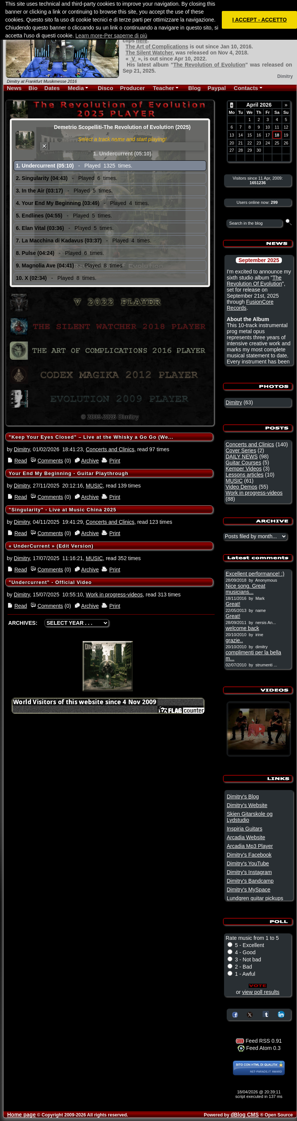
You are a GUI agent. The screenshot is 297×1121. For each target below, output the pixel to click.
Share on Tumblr (266, 1014)
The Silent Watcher (149, 53)
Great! (233, 604)
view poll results (261, 992)
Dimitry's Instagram (249, 872)
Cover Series (241, 450)
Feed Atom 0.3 (259, 1048)
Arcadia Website (246, 837)
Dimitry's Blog (243, 796)
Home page (21, 1115)
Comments (50, 461)
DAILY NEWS (242, 456)
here (141, 40)
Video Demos (241, 487)
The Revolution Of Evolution (254, 281)
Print (114, 461)
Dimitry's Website (247, 805)
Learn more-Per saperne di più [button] (111, 36)
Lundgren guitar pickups (255, 898)
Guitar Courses (243, 463)
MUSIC (94, 486)
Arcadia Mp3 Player (250, 846)
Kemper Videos (243, 469)
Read (20, 461)
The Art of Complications (156, 46)
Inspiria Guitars (244, 829)
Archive (90, 461)
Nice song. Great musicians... (245, 589)
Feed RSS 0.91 (259, 1041)
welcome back (242, 628)
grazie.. (234, 640)
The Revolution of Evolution (209, 65)
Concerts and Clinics (110, 449)
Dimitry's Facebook (249, 855)
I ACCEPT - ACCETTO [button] (259, 20)
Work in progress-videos (114, 595)
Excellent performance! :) (255, 574)
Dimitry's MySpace (248, 890)
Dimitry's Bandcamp (250, 881)
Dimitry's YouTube (248, 863)
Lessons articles (244, 475)
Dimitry (22, 449)
